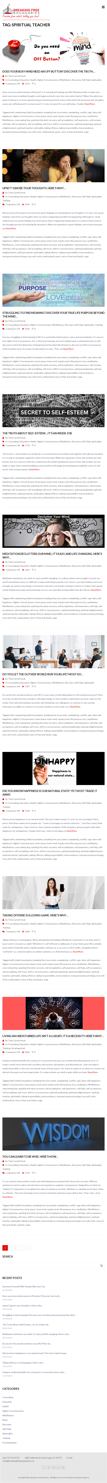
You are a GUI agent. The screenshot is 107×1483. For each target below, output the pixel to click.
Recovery (76, 80)
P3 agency (85, 1477)
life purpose (76, 116)
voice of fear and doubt (72, 132)
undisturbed (48, 132)
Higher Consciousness (48, 80)
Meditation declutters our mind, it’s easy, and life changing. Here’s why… (36, 1334)
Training (6, 200)
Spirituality (96, 80)
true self (31, 132)
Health (33, 80)
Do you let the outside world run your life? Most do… (42, 674)
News (5, 1420)
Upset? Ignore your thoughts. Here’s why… (34, 188)
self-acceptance (19, 124)
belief (28, 112)
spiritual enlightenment (92, 610)
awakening (20, 112)
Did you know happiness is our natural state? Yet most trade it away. (34, 1353)
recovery (53, 120)
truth (38, 132)
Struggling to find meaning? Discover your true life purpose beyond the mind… (39, 1315)
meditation (92, 116)
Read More (90, 104)
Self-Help (86, 80)
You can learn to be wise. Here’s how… (30, 1156)
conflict (83, 112)
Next (26, 1248)
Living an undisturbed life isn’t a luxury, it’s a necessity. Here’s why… (53, 1036)
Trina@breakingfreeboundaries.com (18, 1461)
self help (6, 124)
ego (90, 112)
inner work (52, 116)
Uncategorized (18, 1048)
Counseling (13, 80)
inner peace (40, 116)
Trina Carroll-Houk (16, 76)
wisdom (21, 1225)
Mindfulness (65, 80)
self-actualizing (35, 124)
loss (84, 116)
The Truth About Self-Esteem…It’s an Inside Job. (37, 433)
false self (97, 112)
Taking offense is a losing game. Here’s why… (35, 915)
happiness (7, 116)
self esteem (95, 120)
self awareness (81, 120)
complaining (73, 112)
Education (24, 80)
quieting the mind (39, 120)
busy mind (62, 112)
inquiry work (64, 116)
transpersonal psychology (14, 132)
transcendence (86, 128)
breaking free (50, 112)
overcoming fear (22, 120)
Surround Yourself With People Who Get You (23, 1286)
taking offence (51, 128)
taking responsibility (68, 128)
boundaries (37, 112)
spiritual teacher (25, 128)
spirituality (38, 128)
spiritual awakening (84, 124)
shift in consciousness (63, 124)
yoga (86, 132)
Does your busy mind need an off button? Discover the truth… (48, 71)
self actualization (66, 120)
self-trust (47, 124)
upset (57, 132)
